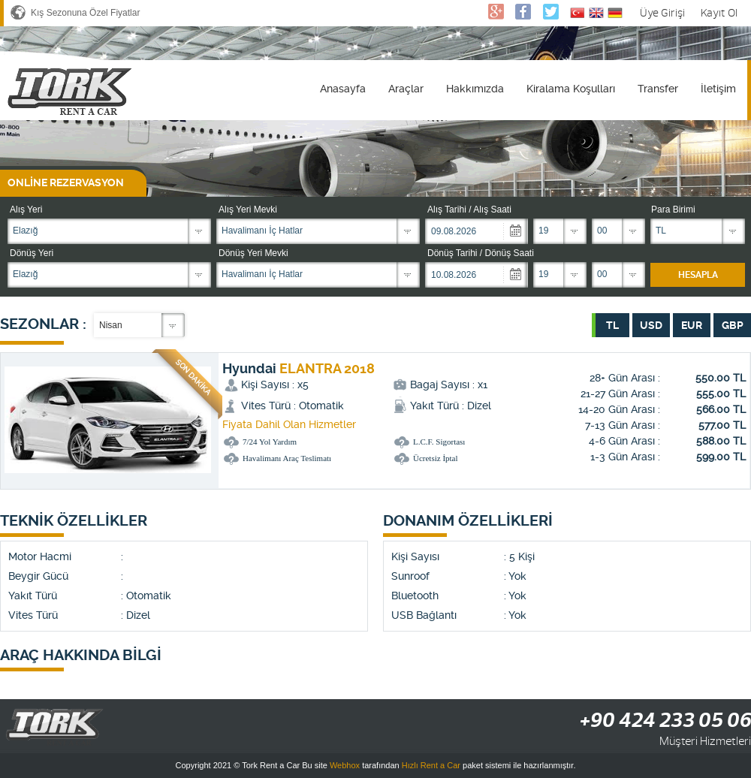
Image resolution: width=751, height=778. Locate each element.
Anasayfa (343, 89)
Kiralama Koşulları (570, 89)
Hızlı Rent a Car (431, 765)
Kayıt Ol (719, 13)
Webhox (345, 765)
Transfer (658, 89)
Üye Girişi (662, 13)
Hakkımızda (475, 89)
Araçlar (406, 89)
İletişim (718, 89)
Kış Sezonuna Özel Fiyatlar (85, 13)
